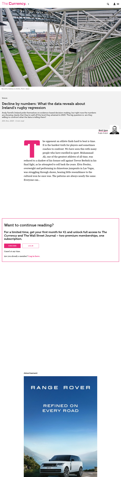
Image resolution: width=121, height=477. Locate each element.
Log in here (33, 256)
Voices (4, 98)
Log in (30, 246)
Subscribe (12, 246)
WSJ (32, 3)
